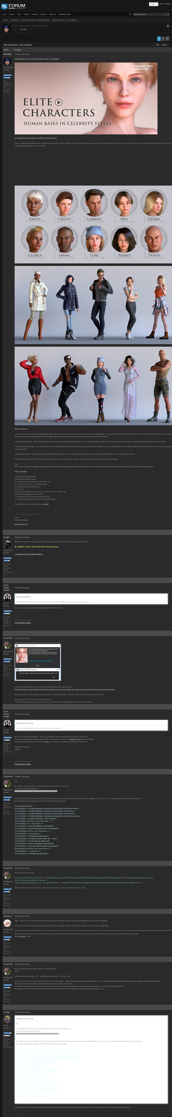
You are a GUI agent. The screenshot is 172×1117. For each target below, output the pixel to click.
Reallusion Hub (75, 739)
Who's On (52, 14)
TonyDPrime (8, 638)
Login (161, 4)
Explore (12, 14)
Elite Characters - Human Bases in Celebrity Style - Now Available (37, 59)
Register (168, 4)
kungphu (7, 537)
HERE (46, 504)
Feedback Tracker (64, 14)
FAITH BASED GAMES (7, 587)
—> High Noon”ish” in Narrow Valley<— (29, 554)
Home (4, 14)
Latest (19, 14)
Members (43, 14)
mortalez (7, 1012)
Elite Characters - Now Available (65, 20)
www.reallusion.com (21, 524)
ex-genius (22, 936)
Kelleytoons (8, 916)
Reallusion (15, 20)
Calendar (34, 14)
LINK (47, 742)
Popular (26, 14)
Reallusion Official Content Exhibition (36, 20)
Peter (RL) (23, 29)
